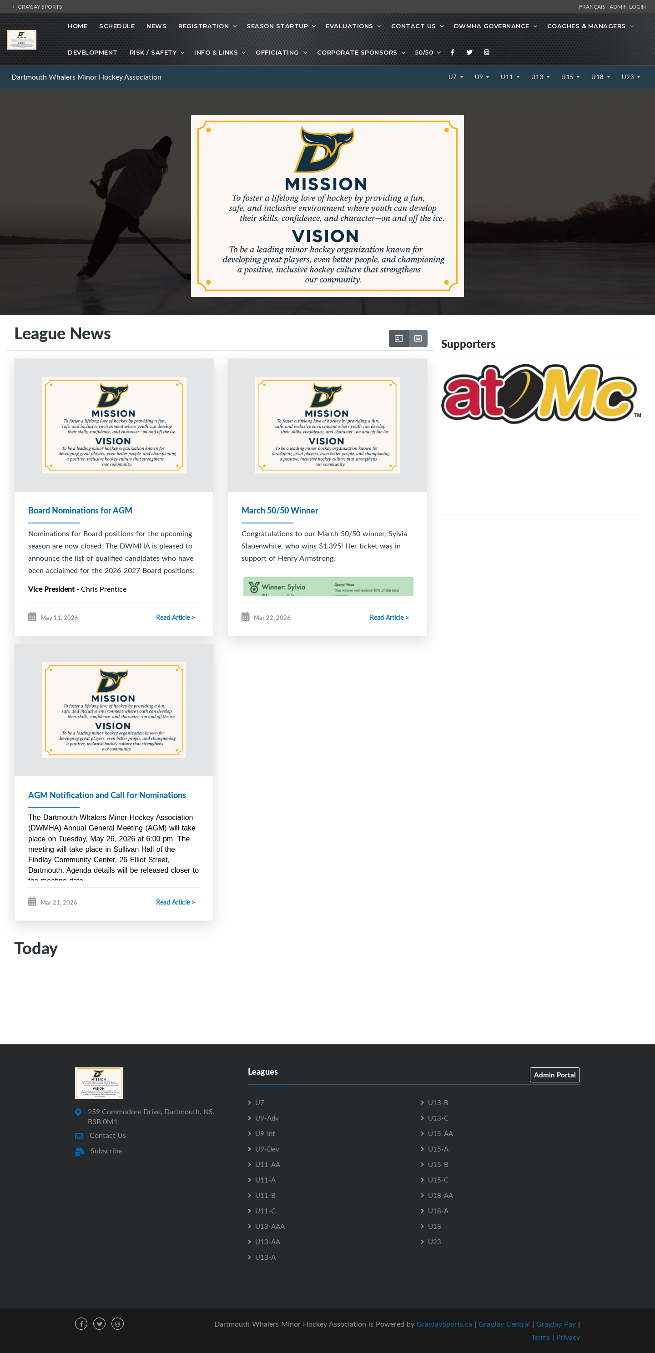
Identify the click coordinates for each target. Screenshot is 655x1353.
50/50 (424, 52)
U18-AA (440, 1195)
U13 (538, 77)
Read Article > (175, 617)
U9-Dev (267, 1149)
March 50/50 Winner (280, 510)
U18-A (438, 1211)
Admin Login (628, 6)
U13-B (438, 1102)
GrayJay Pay (556, 1324)
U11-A (265, 1180)
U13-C (438, 1118)
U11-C (265, 1211)
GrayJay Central (504, 1324)
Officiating (277, 52)
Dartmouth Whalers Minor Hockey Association (86, 77)
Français (593, 6)
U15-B (438, 1164)
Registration (203, 26)
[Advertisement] (541, 585)
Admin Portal (555, 1075)
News (156, 26)
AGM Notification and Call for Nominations (107, 795)
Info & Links (216, 52)
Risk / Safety (153, 52)
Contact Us (413, 26)
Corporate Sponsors (357, 52)
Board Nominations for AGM (80, 510)
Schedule (117, 26)
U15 (568, 77)
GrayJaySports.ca (444, 1324)
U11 (508, 77)
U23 (629, 77)
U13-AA (267, 1242)
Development (93, 52)
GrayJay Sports (35, 6)
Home (77, 26)
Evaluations (349, 26)
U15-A (438, 1149)
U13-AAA (270, 1226)
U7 (453, 77)
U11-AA (267, 1164)
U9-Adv (267, 1118)
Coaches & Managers (586, 26)
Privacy (568, 1338)
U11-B (265, 1195)
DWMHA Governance (491, 26)
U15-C (438, 1180)
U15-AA (440, 1133)
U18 (598, 77)
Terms (540, 1338)
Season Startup (277, 26)
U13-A (265, 1257)
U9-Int (265, 1133)
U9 (480, 77)
